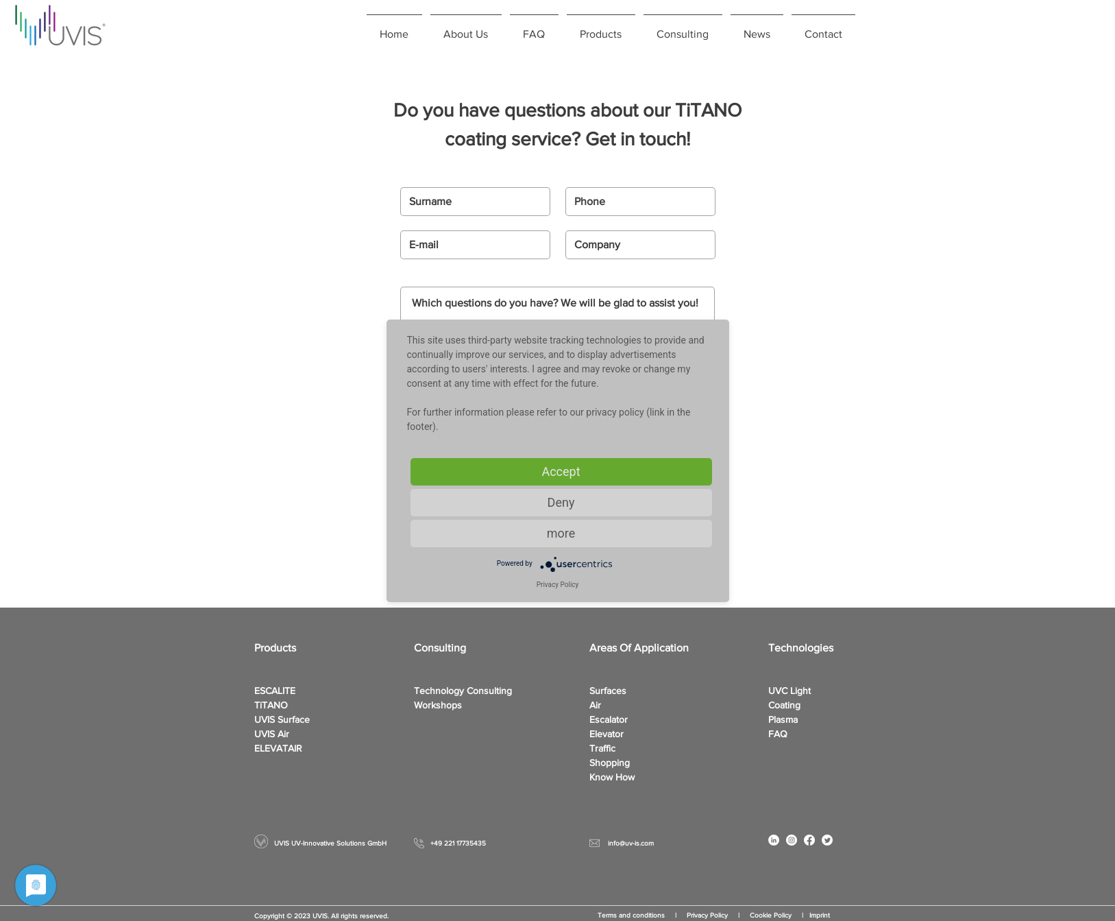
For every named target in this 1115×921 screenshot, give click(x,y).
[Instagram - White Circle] (791, 840)
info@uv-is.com (631, 843)
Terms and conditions (631, 915)
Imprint (819, 915)
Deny (561, 502)
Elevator (606, 733)
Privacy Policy (712, 915)
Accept (560, 471)
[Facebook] (809, 840)
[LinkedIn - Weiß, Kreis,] (773, 840)
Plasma (783, 719)
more (561, 533)
